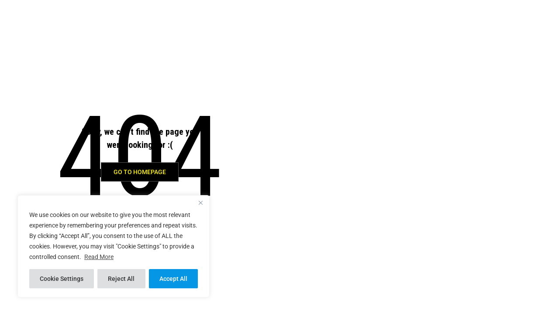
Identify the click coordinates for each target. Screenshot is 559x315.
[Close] (200, 202)
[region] (113, 246)
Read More (99, 256)
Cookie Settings (61, 278)
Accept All (173, 278)
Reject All (121, 278)
